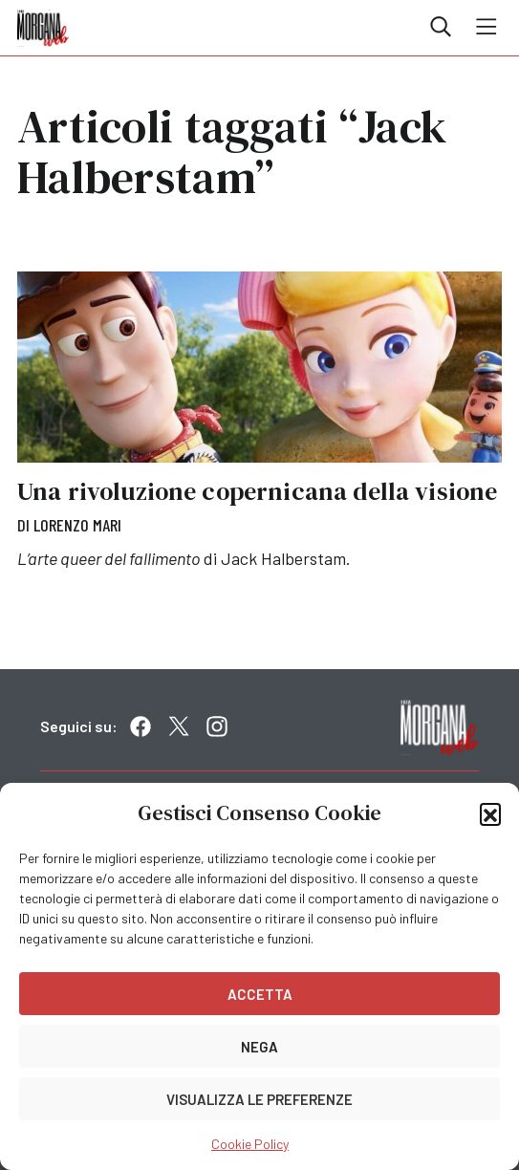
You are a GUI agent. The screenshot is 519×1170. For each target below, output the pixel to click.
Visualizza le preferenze (259, 1099)
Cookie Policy (250, 1144)
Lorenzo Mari (77, 524)
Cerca (440, 26)
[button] (490, 813)
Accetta (259, 994)
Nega (259, 1046)
